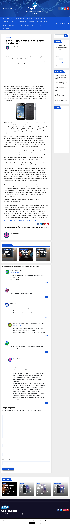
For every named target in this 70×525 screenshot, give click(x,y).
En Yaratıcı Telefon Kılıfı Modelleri (42, 252)
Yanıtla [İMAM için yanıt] (46, 317)
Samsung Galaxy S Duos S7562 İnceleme (25, 42)
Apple (4, 25)
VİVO (39, 25)
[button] (56, 23)
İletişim (31, 21)
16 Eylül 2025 (8, 491)
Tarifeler (6, 21)
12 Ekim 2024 (59, 491)
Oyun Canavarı (14, 342)
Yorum (4, 413)
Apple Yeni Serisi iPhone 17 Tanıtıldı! (42, 487)
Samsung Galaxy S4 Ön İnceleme (15, 227)
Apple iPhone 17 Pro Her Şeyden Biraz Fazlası (8, 488)
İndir (13, 21)
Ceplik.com (35, 8)
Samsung (12, 25)
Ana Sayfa (10, 18)
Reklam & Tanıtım (7, 249)
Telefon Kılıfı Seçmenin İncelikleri (25, 252)
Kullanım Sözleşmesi (43, 21)
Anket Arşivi (58, 65)
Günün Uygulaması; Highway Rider (37, 227)
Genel (5, 483)
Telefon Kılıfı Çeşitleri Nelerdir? (9, 252)
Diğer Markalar (8, 28)
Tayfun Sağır (16, 47)
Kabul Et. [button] (32, 523)
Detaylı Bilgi (38, 523)
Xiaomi (27, 25)
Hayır (57, 56)
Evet (57, 52)
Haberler (30, 18)
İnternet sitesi (6, 459)
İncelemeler (20, 18)
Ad (3, 442)
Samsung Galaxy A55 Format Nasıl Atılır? (25, 488)
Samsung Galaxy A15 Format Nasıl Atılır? (59, 488)
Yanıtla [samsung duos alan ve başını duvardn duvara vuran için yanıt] (46, 335)
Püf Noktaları (40, 18)
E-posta (4, 451)
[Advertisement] (26, 75)
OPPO (33, 25)
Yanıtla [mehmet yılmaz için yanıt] (46, 282)
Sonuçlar (61, 62)
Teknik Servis (22, 21)
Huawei (20, 25)
